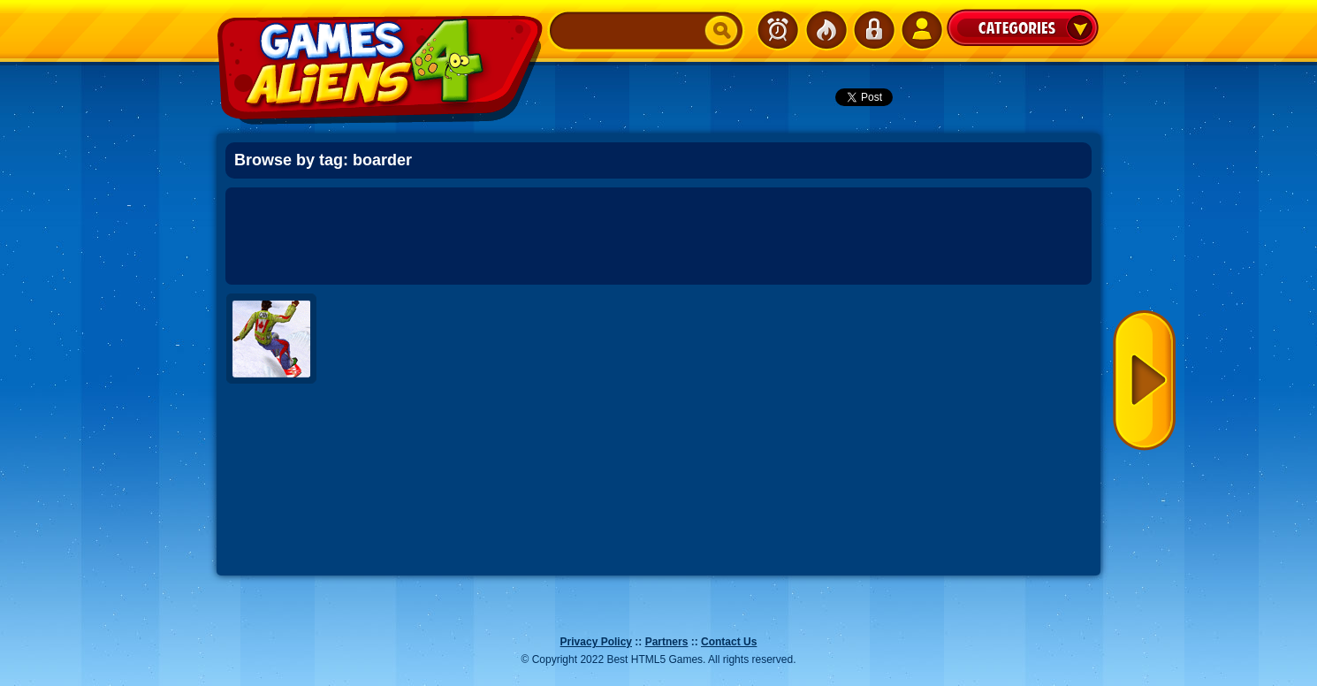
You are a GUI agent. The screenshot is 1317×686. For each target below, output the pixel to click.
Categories (1023, 27)
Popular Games (825, 30)
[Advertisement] (658, 236)
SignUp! (921, 30)
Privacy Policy (596, 642)
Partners (667, 642)
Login (873, 30)
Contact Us (729, 642)
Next (1144, 380)
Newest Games (778, 30)
